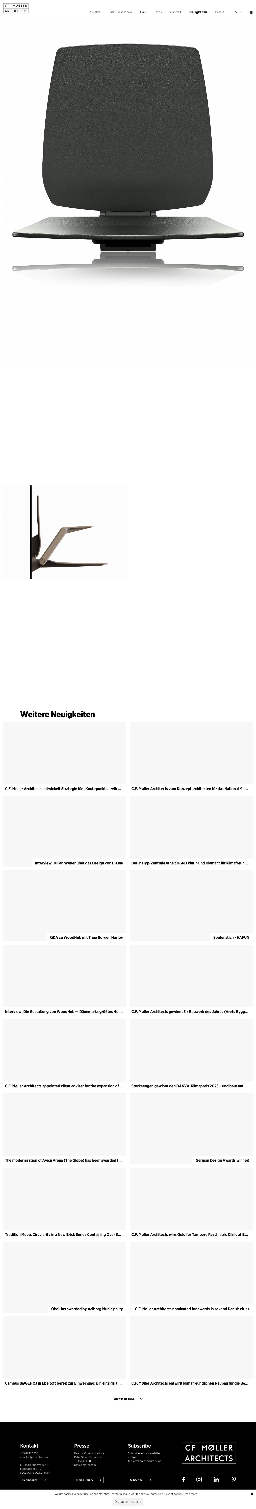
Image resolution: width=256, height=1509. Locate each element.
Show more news (124, 1398)
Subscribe (136, 1480)
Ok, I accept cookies (128, 1502)
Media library (85, 1480)
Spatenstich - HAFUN (231, 937)
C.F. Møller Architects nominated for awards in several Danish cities (192, 1308)
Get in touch (30, 1480)
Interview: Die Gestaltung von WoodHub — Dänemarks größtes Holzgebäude (71, 1011)
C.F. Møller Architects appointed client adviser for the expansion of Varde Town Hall (76, 1085)
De (238, 12)
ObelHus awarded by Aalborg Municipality (87, 1308)
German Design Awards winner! (222, 1160)
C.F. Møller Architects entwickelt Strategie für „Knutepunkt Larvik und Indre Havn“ (75, 788)
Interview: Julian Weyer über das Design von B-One (79, 863)
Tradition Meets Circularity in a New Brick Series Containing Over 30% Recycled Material (80, 1234)
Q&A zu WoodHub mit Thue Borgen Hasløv (86, 937)
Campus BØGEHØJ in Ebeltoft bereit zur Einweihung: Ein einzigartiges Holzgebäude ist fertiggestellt (91, 1383)
